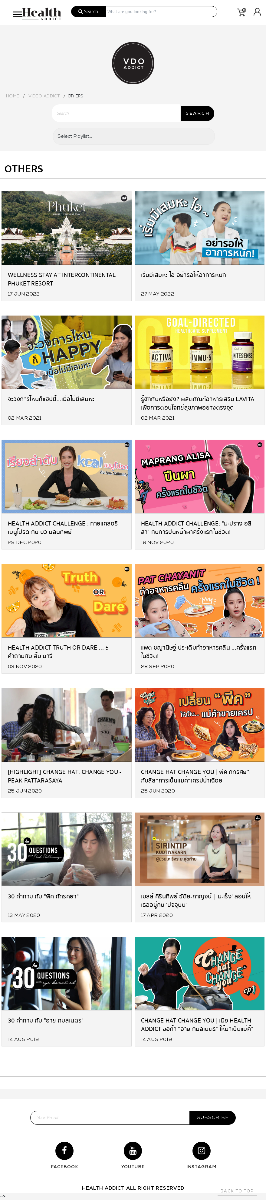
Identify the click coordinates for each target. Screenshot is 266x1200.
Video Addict (44, 96)
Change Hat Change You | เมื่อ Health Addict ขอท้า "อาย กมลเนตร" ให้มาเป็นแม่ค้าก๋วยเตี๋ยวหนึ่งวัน (197, 1024)
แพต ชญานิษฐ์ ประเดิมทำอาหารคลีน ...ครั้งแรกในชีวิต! (199, 651)
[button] (16, 13)
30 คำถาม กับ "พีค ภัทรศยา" (43, 896)
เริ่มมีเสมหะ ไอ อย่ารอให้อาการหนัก (183, 275)
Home (12, 96)
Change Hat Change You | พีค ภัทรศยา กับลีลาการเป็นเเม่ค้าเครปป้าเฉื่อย (195, 776)
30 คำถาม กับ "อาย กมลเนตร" (46, 1020)
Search (88, 11)
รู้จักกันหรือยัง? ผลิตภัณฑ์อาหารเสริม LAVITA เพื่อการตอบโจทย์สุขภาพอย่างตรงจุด (198, 403)
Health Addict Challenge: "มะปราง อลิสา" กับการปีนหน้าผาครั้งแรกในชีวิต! (196, 527)
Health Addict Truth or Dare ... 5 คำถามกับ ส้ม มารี (58, 651)
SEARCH (198, 113)
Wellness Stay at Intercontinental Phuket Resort (62, 279)
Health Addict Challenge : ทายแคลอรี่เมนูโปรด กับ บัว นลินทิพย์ (63, 527)
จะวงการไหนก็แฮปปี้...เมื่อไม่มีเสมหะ (51, 399)
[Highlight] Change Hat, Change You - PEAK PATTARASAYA (65, 776)
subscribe (213, 1117)
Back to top (237, 1191)
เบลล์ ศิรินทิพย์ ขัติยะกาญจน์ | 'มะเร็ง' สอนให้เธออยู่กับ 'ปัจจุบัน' (196, 900)
